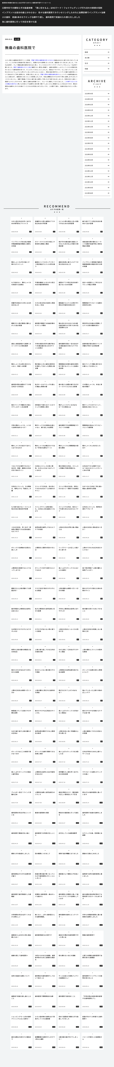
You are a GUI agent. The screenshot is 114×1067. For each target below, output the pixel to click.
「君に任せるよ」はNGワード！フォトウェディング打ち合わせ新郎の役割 (68, 7)
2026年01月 (89, 110)
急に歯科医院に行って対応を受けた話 (19, 21)
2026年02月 (89, 105)
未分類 (17, 39)
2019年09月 (89, 188)
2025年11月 (89, 121)
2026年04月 (89, 94)
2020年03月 (89, 165)
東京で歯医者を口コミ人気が (23, 67)
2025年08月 (89, 138)
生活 (86, 63)
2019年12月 (89, 171)
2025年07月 (89, 143)
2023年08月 (89, 149)
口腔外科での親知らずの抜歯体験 (17, 7)
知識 (86, 69)
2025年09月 (89, 132)
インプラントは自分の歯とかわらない (19, 12)
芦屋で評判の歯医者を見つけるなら (42, 60)
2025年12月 (89, 116)
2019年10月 (89, 182)
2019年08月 (89, 193)
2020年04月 (89, 160)
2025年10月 (89, 127)
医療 (86, 52)
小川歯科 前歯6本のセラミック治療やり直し (23, 17)
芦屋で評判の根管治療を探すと (50, 74)
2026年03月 (89, 99)
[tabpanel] (21, 225)
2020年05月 (89, 154)
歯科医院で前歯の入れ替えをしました (63, 17)
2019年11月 (89, 176)
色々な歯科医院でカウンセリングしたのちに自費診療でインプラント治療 (71, 12)
